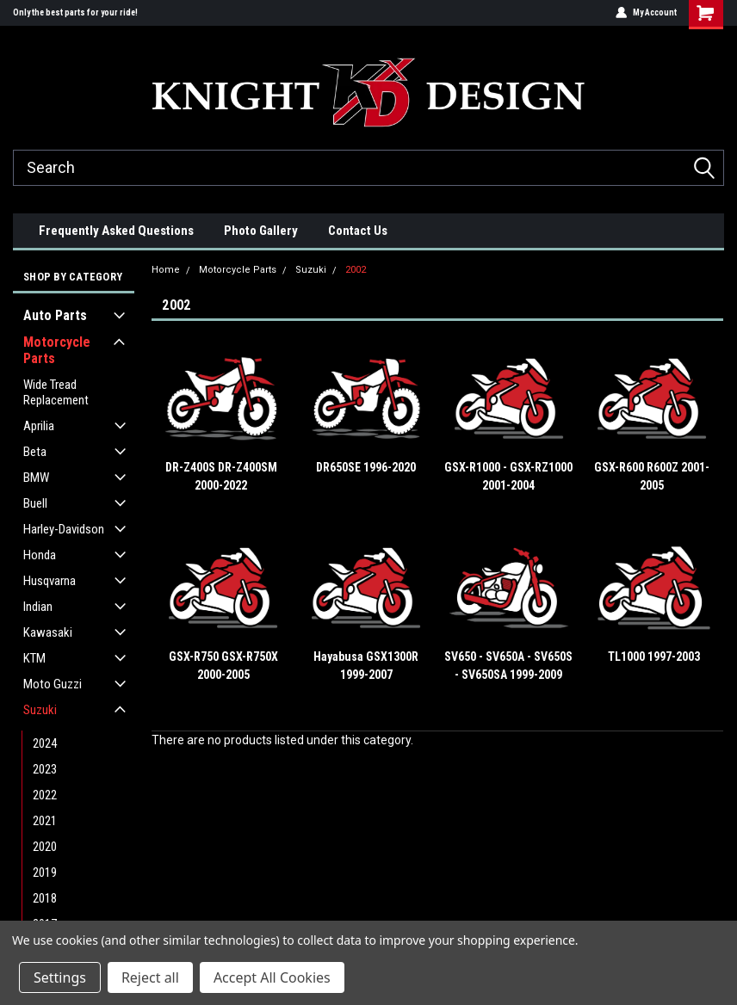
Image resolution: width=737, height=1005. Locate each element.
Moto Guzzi (52, 684)
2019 (45, 872)
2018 (45, 898)
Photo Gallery (261, 230)
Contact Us (357, 230)
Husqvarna (49, 581)
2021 (45, 821)
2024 (45, 743)
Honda (39, 555)
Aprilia (38, 426)
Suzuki (40, 710)
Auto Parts (55, 315)
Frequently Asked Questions (116, 230)
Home (166, 269)
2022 (45, 795)
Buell (35, 503)
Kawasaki (47, 632)
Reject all (150, 977)
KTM (34, 658)
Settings (60, 977)
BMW (36, 477)
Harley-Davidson (63, 529)
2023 (45, 769)
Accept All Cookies (272, 977)
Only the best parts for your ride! (75, 12)
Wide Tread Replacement (56, 392)
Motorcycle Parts (56, 350)
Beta (34, 451)
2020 (45, 846)
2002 (355, 269)
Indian (38, 606)
